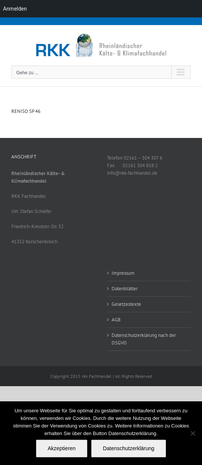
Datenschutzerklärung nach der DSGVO (144, 339)
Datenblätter (125, 288)
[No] (192, 433)
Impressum (123, 273)
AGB (116, 319)
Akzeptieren (62, 448)
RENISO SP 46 (25, 111)
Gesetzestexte (126, 304)
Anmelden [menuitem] (15, 9)
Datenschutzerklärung (128, 448)
